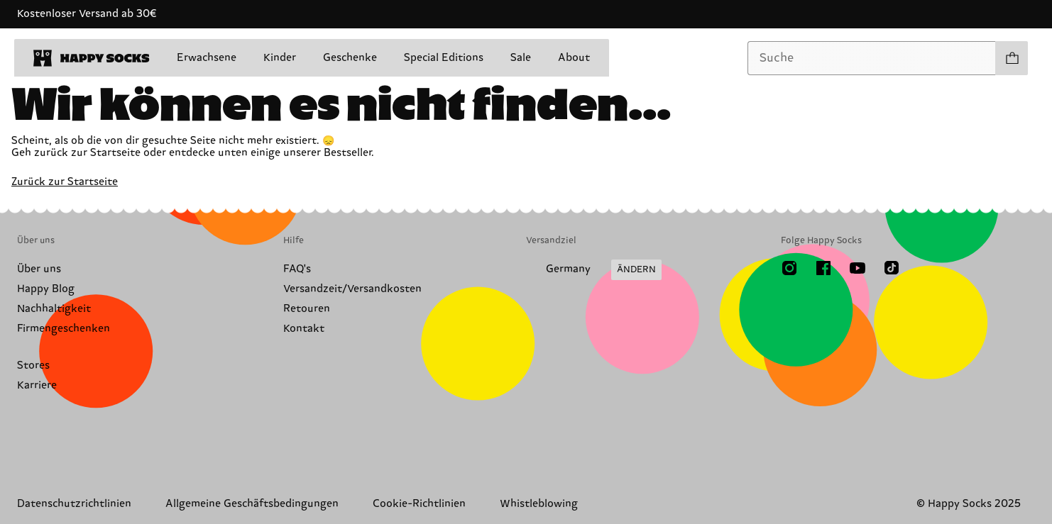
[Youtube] (857, 268)
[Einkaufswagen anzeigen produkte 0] (1011, 58)
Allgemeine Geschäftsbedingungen (252, 504)
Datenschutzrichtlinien (74, 504)
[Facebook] (823, 268)
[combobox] (872, 58)
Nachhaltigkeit (54, 309)
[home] (91, 58)
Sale (520, 58)
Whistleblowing (539, 504)
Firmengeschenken (63, 329)
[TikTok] (892, 268)
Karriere (37, 385)
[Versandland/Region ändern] (594, 270)
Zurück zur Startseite (64, 182)
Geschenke (350, 58)
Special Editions (443, 58)
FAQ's (297, 269)
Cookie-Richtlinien (419, 504)
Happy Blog (46, 289)
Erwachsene (206, 58)
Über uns (39, 269)
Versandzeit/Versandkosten (352, 289)
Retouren (306, 309)
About (574, 58)
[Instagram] (789, 268)
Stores (33, 365)
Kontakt (303, 329)
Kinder (279, 58)
